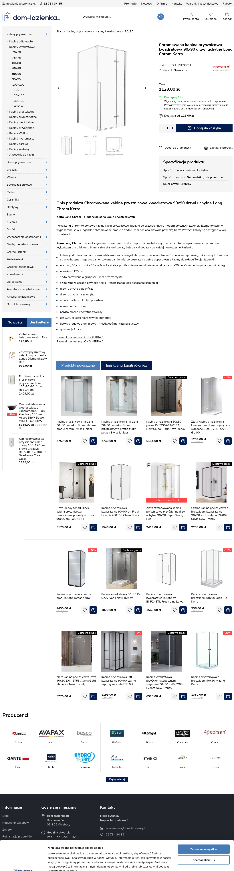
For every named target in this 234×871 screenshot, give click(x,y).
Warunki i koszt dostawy (202, 4)
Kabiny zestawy (19, 149)
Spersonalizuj (204, 830)
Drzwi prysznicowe (19, 162)
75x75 (16, 58)
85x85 (16, 68)
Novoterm (180, 70)
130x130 (18, 101)
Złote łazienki (15, 259)
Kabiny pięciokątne (21, 122)
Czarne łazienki (16, 252)
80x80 (16, 63)
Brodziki (12, 170)
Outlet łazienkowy (19, 304)
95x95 (16, 79)
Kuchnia (12, 222)
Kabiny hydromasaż (21, 139)
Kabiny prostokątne (22, 112)
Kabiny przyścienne (21, 128)
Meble (11, 192)
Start (59, 32)
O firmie (162, 4)
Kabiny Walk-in (19, 133)
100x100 (18, 85)
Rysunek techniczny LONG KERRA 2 (80, 342)
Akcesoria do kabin (21, 155)
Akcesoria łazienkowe (21, 297)
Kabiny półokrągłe (21, 42)
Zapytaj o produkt (221, 148)
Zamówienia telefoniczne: (32, 3)
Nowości (146, 4)
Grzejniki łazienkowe (20, 267)
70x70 (16, 52)
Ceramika (13, 200)
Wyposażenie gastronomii (24, 237)
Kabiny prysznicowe (19, 34)
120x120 (18, 95)
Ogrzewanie (14, 282)
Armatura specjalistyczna (23, 289)
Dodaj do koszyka (207, 128)
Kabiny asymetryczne (23, 117)
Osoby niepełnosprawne (23, 244)
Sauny (11, 215)
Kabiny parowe (19, 144)
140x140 (18, 106)
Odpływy (12, 207)
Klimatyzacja (15, 274)
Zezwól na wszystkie (203, 819)
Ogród (11, 229)
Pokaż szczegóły (59, 863)
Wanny (11, 177)
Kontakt (177, 4)
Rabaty (227, 4)
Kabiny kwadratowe (22, 47)
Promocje (130, 4)
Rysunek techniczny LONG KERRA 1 (80, 337)
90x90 (16, 74)
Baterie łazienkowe (19, 185)
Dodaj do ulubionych (177, 148)
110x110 (18, 90)
